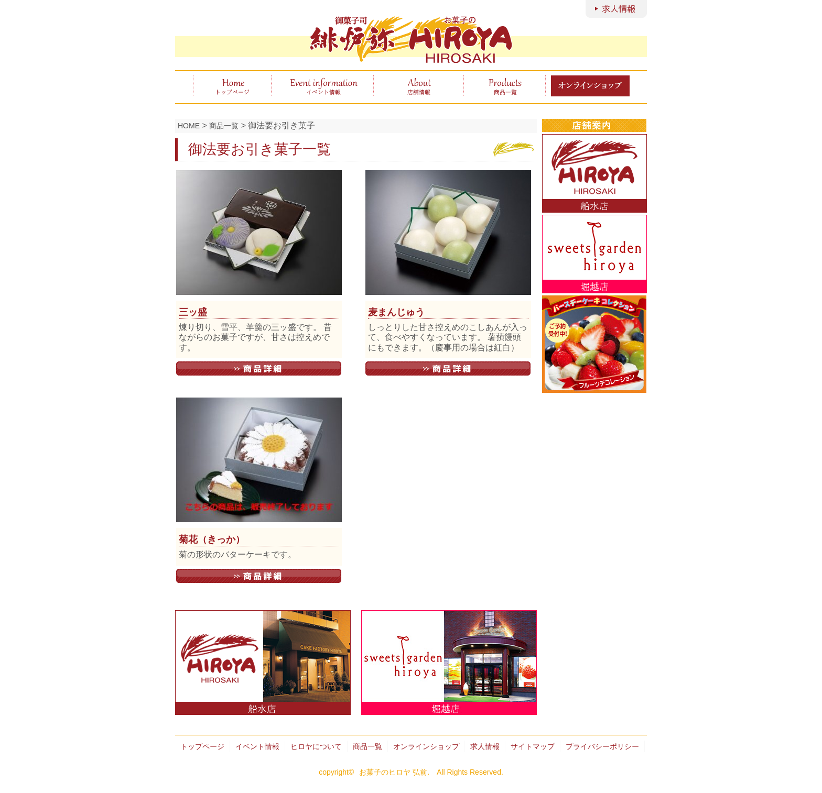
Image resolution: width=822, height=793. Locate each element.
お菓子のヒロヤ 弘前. (394, 772)
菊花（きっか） (212, 539)
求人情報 (485, 746)
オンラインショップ (426, 746)
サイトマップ (533, 746)
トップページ (232, 85)
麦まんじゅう (396, 312)
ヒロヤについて (418, 85)
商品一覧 (504, 85)
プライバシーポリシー (602, 746)
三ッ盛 (193, 312)
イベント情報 (322, 85)
